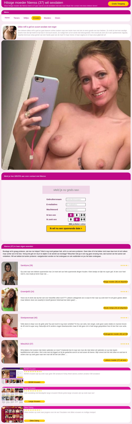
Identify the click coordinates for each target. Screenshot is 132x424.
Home (7, 18)
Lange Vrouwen (34, 401)
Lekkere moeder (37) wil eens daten (115, 360)
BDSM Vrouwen (34, 382)
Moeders (47, 18)
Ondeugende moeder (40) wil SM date (115, 334)
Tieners (17, 18)
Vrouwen (36, 18)
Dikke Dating (34, 421)
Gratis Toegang (118, 4)
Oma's (57, 18)
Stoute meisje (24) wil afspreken (115, 308)
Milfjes (26, 18)
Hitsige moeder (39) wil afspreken (115, 282)
